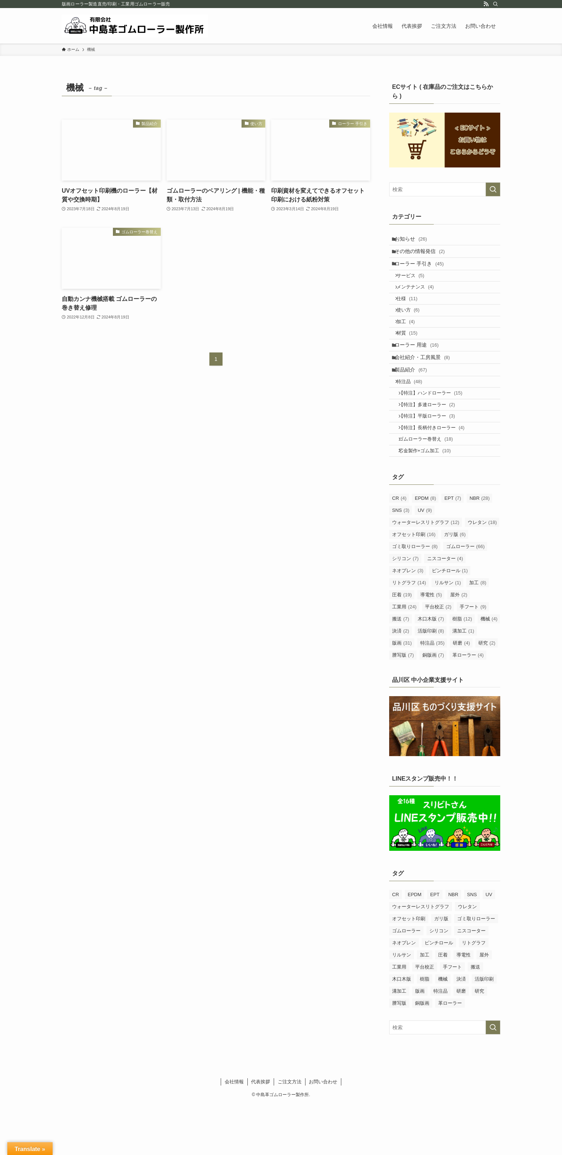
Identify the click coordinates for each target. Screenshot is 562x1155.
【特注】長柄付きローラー (437, 472)
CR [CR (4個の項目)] (399, 548)
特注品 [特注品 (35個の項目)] (432, 693)
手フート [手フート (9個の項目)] (473, 657)
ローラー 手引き (422, 270)
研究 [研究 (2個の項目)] (486, 693)
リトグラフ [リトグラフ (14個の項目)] (409, 633)
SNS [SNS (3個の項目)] (400, 560)
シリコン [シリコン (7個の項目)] (405, 609)
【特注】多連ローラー (432, 443)
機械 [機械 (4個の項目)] (489, 669)
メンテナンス (419, 299)
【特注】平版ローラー (432, 457)
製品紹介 (414, 401)
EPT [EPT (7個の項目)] (452, 548)
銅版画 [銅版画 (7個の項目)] (433, 705)
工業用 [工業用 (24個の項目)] (404, 657)
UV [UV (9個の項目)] (425, 560)
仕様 (411, 313)
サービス (415, 285)
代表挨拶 (260, 1132)
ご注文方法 (289, 1132)
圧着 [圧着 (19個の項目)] (402, 645)
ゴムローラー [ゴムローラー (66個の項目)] (465, 597)
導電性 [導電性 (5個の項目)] (431, 645)
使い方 (412, 327)
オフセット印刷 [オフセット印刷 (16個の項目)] (414, 585)
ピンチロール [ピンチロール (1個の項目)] (450, 621)
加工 (410, 341)
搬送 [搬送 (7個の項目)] (400, 669)
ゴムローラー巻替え (431, 485)
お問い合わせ (323, 1132)
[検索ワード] (444, 189)
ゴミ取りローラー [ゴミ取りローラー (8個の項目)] (415, 597)
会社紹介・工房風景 (425, 385)
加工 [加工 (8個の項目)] (477, 633)
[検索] (495, 4)
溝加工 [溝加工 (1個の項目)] (463, 681)
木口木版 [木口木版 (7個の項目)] (431, 669)
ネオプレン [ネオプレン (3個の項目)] (408, 621)
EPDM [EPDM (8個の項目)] (425, 548)
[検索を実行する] (493, 189)
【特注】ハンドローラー (436, 429)
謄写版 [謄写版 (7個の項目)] (403, 705)
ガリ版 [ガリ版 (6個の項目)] (455, 585)
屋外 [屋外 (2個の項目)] (458, 645)
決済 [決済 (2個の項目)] (400, 681)
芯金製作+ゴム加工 (430, 500)
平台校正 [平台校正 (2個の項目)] (438, 657)
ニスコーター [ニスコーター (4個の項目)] (445, 609)
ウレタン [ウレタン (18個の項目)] (482, 572)
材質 (411, 355)
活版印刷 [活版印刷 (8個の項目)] (431, 681)
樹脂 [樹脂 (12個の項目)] (462, 669)
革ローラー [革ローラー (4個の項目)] (468, 705)
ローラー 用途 (420, 370)
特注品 (414, 415)
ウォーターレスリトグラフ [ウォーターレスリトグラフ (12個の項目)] (425, 572)
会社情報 (234, 1132)
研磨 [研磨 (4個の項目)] (461, 693)
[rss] (486, 4)
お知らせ (414, 240)
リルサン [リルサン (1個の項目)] (447, 633)
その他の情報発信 (423, 255)
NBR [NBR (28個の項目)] (480, 548)
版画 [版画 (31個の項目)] (402, 693)
